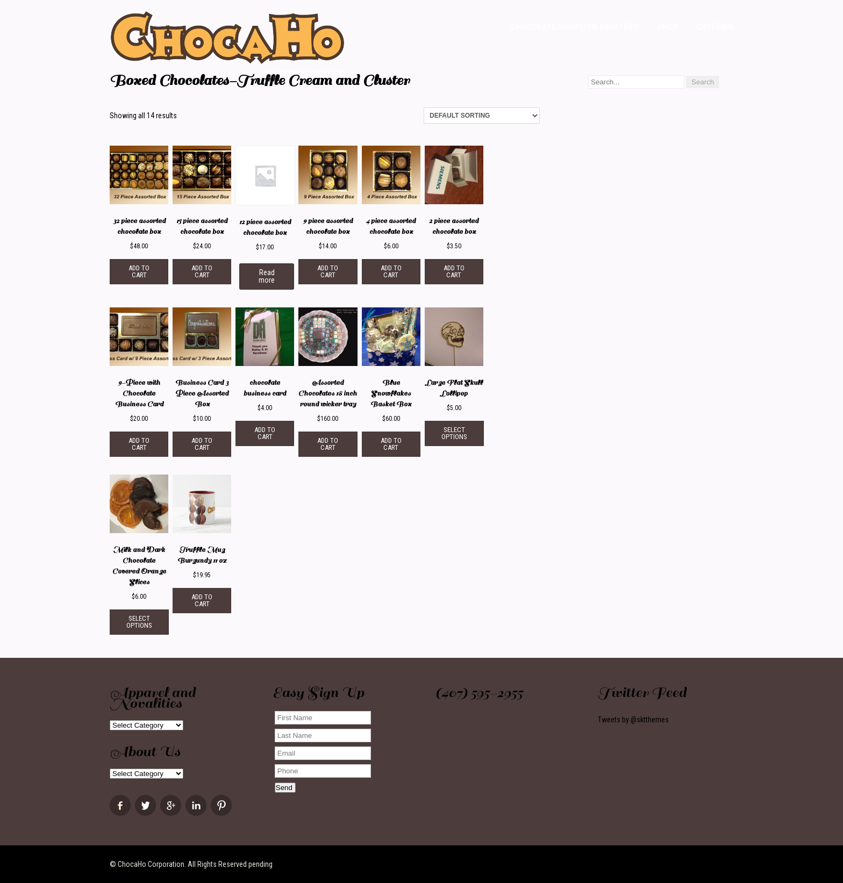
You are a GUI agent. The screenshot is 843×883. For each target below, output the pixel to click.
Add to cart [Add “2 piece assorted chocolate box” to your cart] (454, 271)
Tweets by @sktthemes (633, 719)
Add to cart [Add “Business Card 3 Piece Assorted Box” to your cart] (201, 443)
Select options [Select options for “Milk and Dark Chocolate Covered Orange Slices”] (139, 621)
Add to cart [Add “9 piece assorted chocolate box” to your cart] (327, 271)
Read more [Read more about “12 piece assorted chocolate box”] (267, 276)
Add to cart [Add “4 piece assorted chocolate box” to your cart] (391, 271)
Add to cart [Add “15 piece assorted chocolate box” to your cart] (201, 271)
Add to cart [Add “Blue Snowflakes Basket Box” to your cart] (391, 443)
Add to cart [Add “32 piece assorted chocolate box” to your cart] (138, 271)
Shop (668, 27)
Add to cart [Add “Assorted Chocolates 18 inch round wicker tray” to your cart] (327, 443)
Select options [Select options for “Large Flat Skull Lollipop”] (454, 433)
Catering (714, 27)
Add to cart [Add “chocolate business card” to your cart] (264, 433)
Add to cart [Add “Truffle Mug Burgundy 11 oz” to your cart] (201, 600)
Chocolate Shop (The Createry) (575, 27)
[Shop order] (482, 115)
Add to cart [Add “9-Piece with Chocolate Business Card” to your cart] (138, 443)
